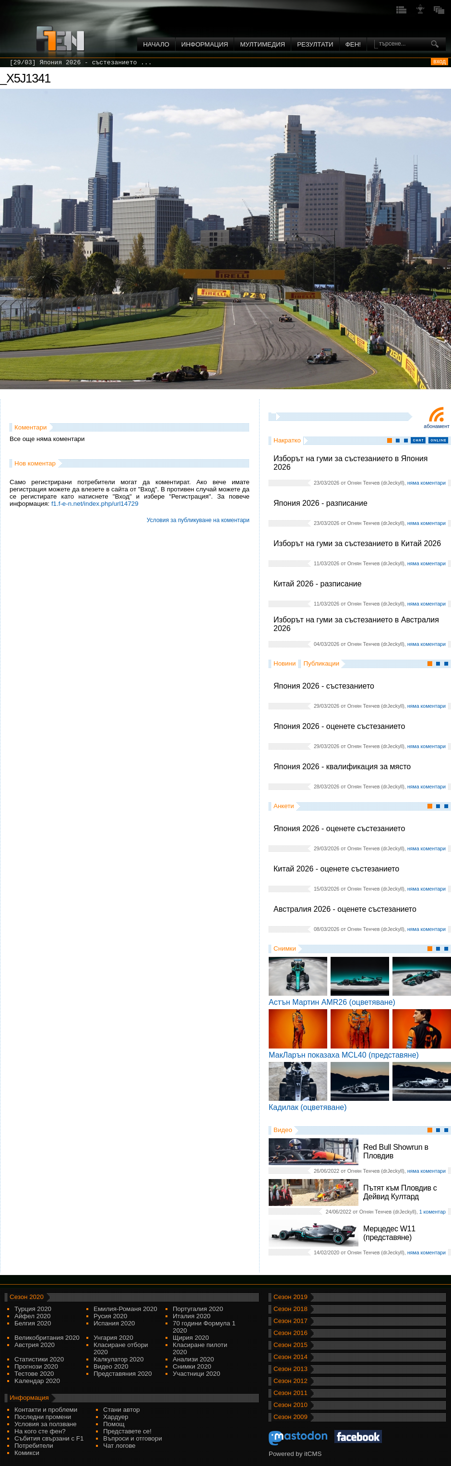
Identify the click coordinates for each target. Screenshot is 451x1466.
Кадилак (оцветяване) (308, 1107)
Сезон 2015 (290, 1344)
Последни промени (42, 1416)
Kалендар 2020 (37, 1380)
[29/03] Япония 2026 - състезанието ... (81, 62)
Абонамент (437, 426)
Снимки (284, 948)
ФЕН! (353, 44)
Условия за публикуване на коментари (198, 520)
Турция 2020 (32, 1308)
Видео (282, 1129)
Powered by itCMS (295, 1453)
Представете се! (127, 1431)
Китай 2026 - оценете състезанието (336, 869)
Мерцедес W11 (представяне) (389, 1233)
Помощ (114, 1424)
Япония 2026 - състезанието (323, 686)
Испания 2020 (114, 1323)
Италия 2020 (192, 1316)
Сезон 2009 (290, 1416)
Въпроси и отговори (132, 1438)
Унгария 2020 (113, 1337)
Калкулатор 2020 (118, 1359)
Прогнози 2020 (36, 1366)
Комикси (26, 1452)
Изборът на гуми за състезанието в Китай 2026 (357, 543)
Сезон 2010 (290, 1404)
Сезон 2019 (290, 1296)
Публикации (321, 663)
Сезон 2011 (290, 1392)
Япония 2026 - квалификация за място (342, 767)
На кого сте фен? (40, 1431)
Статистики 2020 (39, 1359)
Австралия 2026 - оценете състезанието (344, 909)
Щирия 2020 (191, 1337)
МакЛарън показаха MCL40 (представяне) (344, 1055)
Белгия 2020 (32, 1323)
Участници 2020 (196, 1373)
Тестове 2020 (34, 1373)
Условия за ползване (45, 1424)
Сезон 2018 (290, 1308)
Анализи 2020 (193, 1359)
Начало (156, 44)
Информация (204, 44)
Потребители (33, 1445)
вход (439, 61)
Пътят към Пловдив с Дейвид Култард (400, 1192)
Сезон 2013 (290, 1368)
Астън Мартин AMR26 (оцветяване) (332, 1002)
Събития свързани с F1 (48, 1438)
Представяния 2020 (123, 1373)
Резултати (315, 44)
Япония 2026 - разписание (320, 503)
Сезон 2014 (290, 1356)
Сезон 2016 (290, 1332)
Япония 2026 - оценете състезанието (339, 726)
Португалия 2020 (198, 1308)
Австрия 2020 (34, 1344)
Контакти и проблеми (45, 1409)
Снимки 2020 (192, 1366)
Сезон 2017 (290, 1320)
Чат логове (119, 1445)
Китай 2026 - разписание (317, 584)
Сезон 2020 (27, 1296)
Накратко (287, 440)
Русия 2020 (110, 1316)
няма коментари (426, 483)
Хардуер (116, 1416)
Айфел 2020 (32, 1316)
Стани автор (121, 1409)
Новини (284, 663)
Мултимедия (262, 44)
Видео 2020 (111, 1366)
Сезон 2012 (290, 1380)
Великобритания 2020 (47, 1337)
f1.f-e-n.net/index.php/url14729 (95, 503)
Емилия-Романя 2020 (125, 1308)
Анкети (283, 806)
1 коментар (432, 1212)
